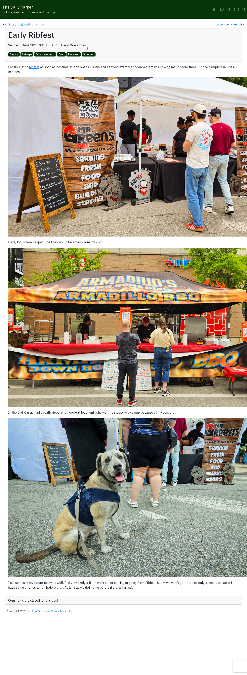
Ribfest (34, 67)
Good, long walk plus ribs (26, 24)
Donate (64, 611)
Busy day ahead (228, 24)
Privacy (55, 611)
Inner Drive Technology (38, 611)
